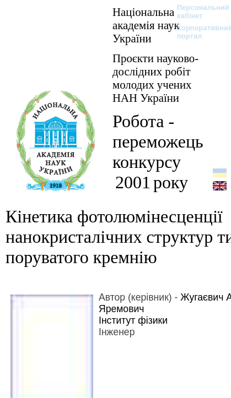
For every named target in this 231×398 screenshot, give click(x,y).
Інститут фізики (133, 320)
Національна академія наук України (146, 25)
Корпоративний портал (197, 32)
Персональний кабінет (197, 11)
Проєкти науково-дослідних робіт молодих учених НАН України (155, 78)
